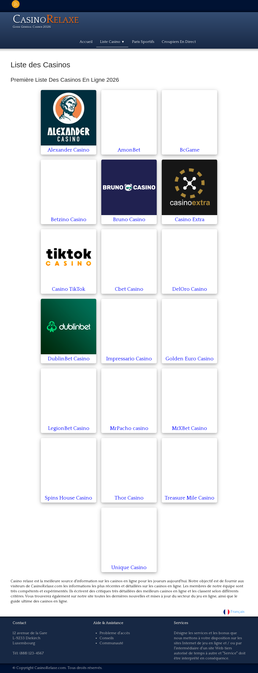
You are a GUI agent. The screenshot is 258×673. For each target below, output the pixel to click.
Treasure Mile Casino (189, 498)
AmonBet (129, 150)
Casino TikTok (68, 289)
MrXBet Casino (189, 428)
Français (234, 611)
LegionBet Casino (68, 428)
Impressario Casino (129, 359)
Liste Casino (112, 42)
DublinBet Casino (69, 359)
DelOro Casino (189, 289)
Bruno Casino (129, 219)
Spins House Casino (68, 498)
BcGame (190, 150)
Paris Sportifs (143, 42)
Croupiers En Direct (179, 42)
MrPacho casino (129, 428)
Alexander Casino (68, 150)
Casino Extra (189, 219)
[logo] (48, 22)
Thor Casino (129, 498)
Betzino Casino (68, 219)
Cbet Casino (129, 289)
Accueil (86, 42)
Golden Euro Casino (190, 359)
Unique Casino (129, 567)
